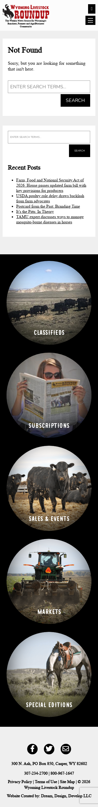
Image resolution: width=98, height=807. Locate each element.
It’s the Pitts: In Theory (35, 211)
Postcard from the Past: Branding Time (48, 206)
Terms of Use (46, 781)
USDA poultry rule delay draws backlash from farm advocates (50, 198)
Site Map (67, 781)
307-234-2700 (36, 773)
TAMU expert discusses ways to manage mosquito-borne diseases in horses (50, 219)
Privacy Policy (20, 781)
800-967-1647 (62, 773)
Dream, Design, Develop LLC (66, 796)
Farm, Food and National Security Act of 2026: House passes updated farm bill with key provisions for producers (51, 185)
